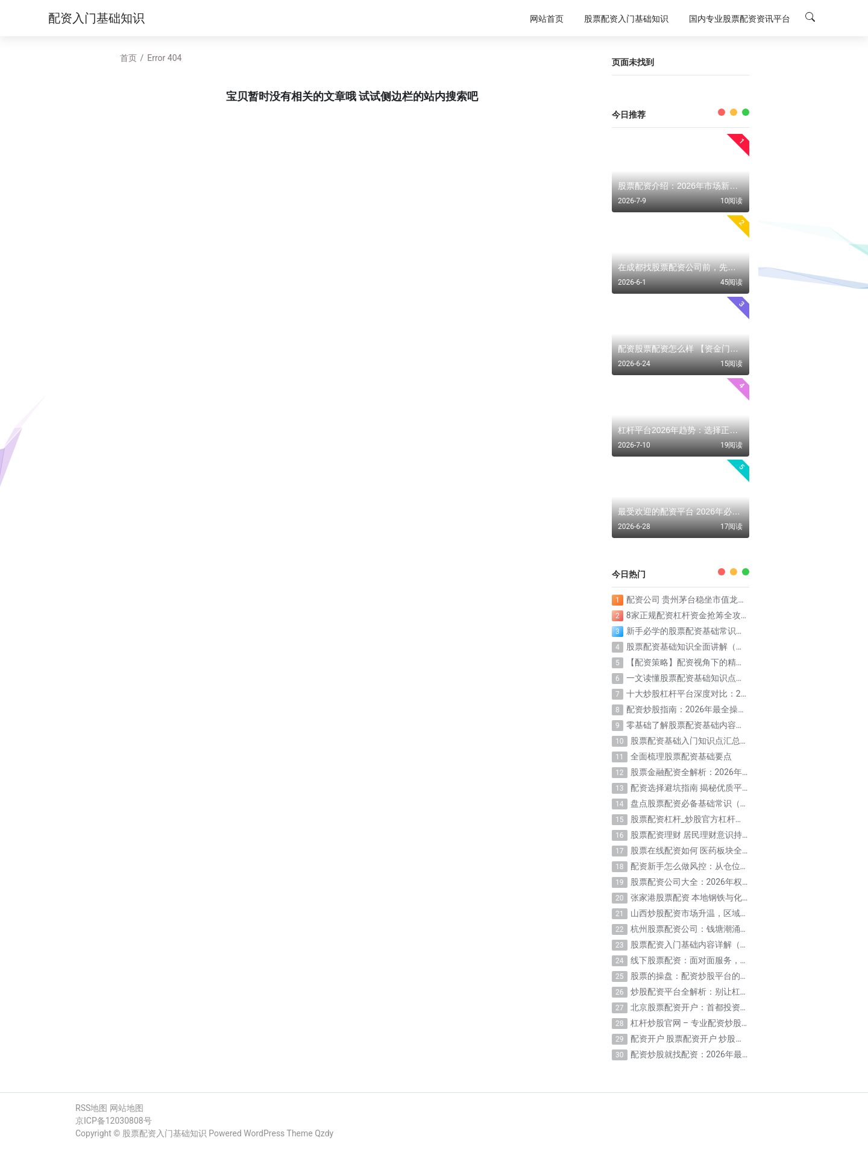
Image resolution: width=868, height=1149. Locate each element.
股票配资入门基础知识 (164, 1133)
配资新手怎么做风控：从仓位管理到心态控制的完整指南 (736, 866)
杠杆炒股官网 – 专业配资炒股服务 (694, 1023)
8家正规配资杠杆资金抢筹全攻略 (687, 615)
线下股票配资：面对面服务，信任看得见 (706, 960)
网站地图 (126, 1108)
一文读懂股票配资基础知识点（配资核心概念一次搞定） (731, 678)
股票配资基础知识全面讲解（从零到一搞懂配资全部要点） (736, 646)
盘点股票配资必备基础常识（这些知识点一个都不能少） (736, 803)
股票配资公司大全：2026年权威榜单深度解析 (716, 882)
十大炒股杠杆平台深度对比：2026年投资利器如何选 (724, 693)
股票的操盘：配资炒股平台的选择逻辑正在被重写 (723, 976)
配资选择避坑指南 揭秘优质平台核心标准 (707, 788)
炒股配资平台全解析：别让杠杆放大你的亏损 (715, 991)
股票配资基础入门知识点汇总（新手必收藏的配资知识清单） (744, 740)
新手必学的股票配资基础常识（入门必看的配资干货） (727, 631)
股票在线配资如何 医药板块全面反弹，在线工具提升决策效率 (745, 850)
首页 (128, 58)
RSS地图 (91, 1108)
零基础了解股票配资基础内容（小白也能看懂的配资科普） (736, 725)
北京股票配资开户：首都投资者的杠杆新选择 (715, 1007)
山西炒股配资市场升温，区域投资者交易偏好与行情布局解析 (744, 913)
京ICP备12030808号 (113, 1120)
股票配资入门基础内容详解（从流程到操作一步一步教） (736, 944)
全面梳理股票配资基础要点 (681, 756)
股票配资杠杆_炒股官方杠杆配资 (691, 819)
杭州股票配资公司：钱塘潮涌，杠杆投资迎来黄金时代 (732, 929)
